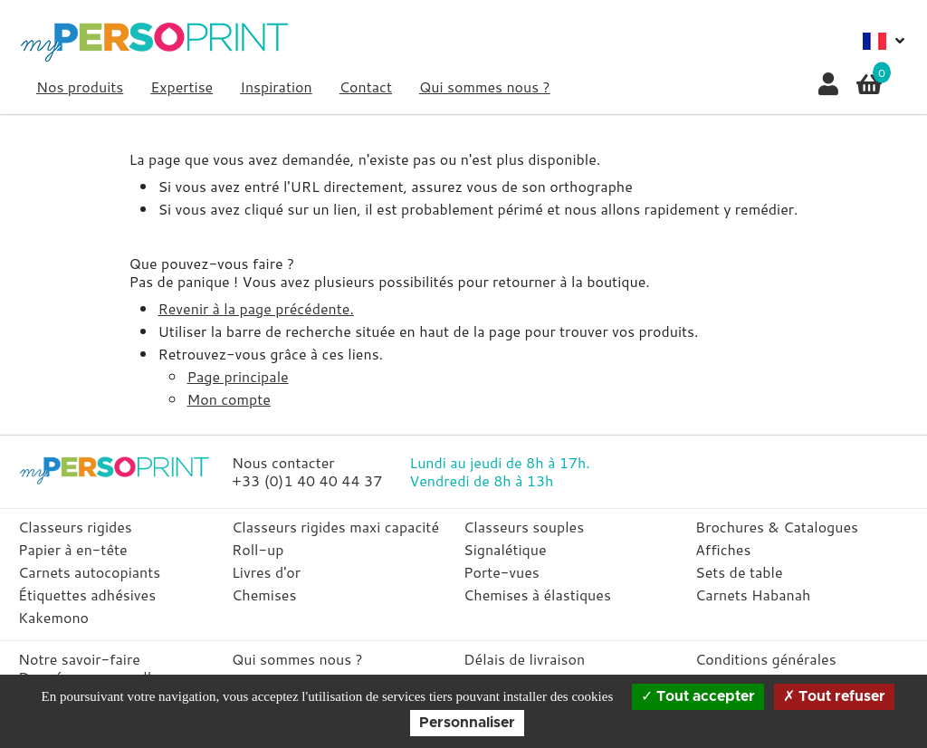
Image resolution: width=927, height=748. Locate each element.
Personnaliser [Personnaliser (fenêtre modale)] (467, 722)
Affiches (722, 549)
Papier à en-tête (73, 549)
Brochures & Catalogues (776, 526)
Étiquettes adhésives (87, 594)
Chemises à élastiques (537, 594)
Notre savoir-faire (79, 658)
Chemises (264, 594)
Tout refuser (834, 696)
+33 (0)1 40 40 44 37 (307, 480)
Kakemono (53, 617)
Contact (365, 86)
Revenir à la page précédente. (255, 308)
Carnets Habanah (752, 594)
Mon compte (228, 398)
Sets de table (739, 571)
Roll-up (257, 549)
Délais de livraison (524, 658)
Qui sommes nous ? (484, 86)
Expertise (181, 86)
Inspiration (276, 86)
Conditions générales (765, 658)
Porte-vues (502, 571)
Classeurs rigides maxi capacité (335, 526)
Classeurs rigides (75, 526)
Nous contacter (283, 462)
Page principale (237, 376)
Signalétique (505, 549)
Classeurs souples (524, 526)
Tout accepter (698, 696)
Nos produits (79, 86)
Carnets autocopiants (89, 571)
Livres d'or (266, 571)
